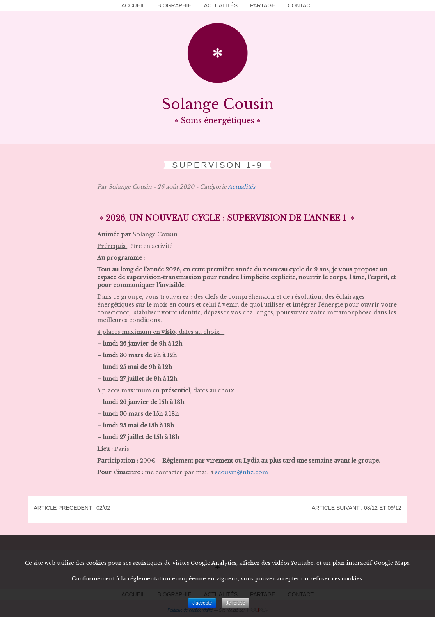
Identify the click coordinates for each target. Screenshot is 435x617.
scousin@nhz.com (241, 472)
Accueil (133, 5)
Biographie (175, 5)
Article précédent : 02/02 (72, 508)
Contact (301, 5)
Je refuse (235, 603)
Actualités (221, 5)
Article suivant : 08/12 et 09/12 (356, 508)
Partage (262, 5)
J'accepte (202, 603)
